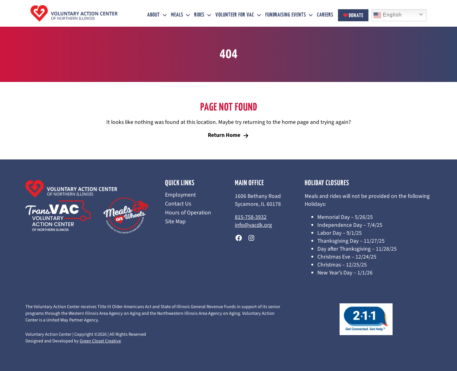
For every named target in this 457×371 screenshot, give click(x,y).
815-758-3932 (251, 217)
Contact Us (178, 204)
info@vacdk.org (253, 225)
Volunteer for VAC (238, 15)
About (157, 15)
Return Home (224, 135)
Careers (325, 15)
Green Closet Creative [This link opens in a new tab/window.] (100, 341)
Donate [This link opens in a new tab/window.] (353, 15)
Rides (203, 15)
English (388, 15)
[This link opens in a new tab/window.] (238, 238)
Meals (181, 15)
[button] (165, 15)
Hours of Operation (188, 213)
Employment (180, 195)
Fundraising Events (289, 15)
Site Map (175, 222)
